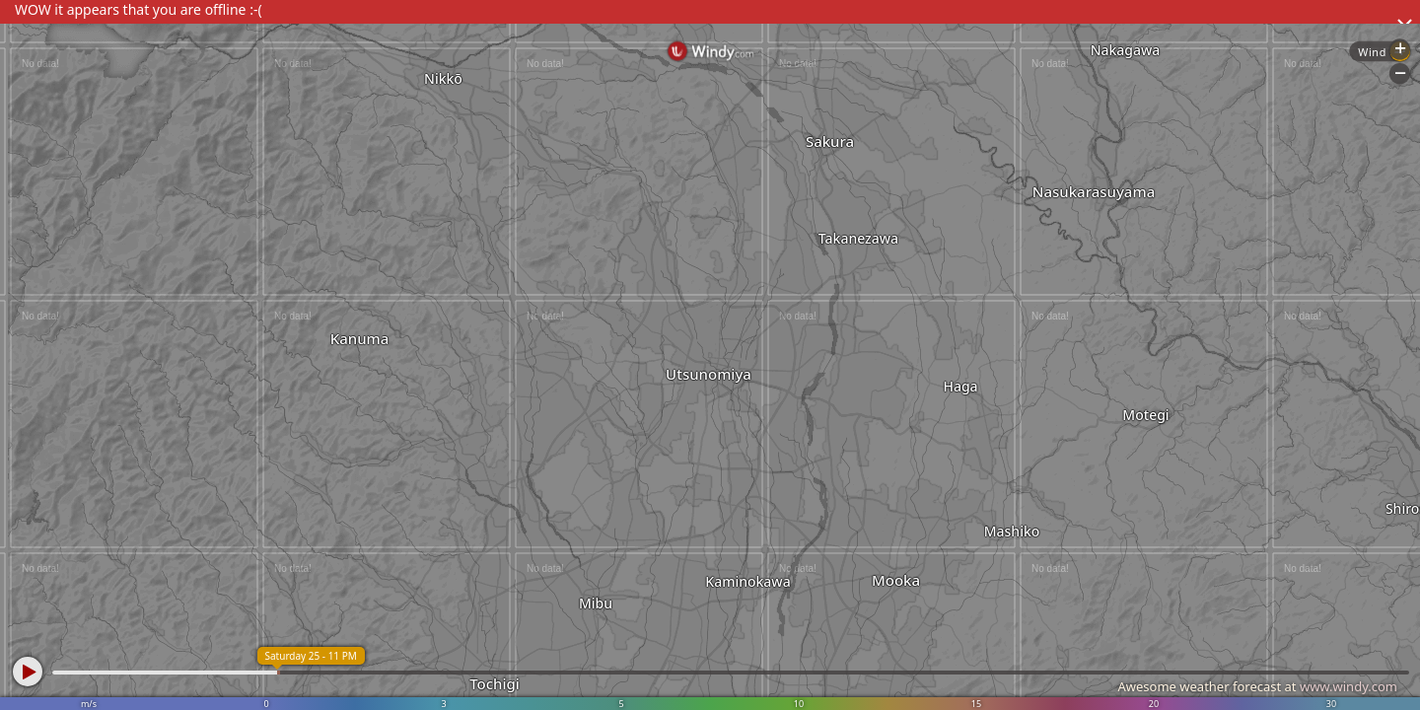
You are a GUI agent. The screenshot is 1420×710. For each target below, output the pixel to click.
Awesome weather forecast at (1257, 686)
